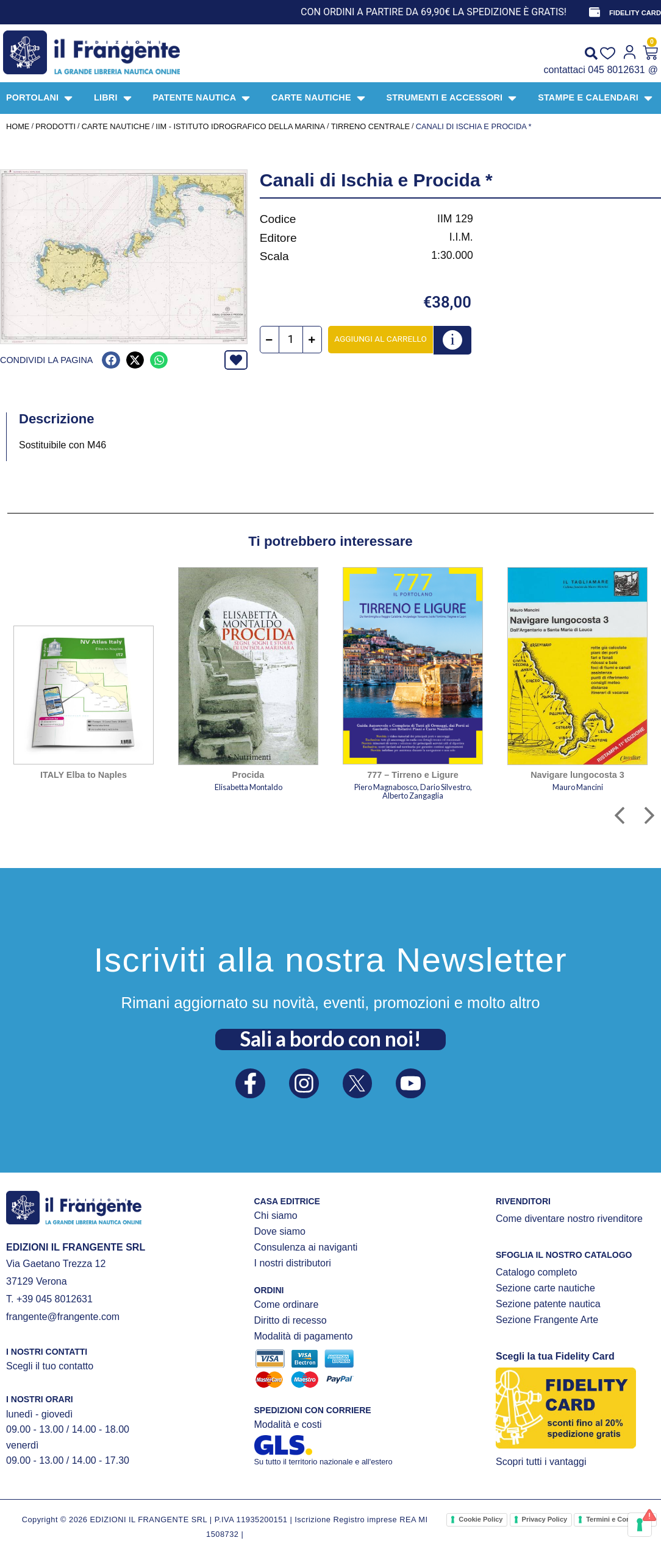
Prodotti (55, 126)
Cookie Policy (480, 1519)
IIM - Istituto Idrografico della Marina (240, 126)
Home (17, 126)
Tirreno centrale (370, 126)
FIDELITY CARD (635, 12)
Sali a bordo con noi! (330, 1038)
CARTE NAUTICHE (116, 126)
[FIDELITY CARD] (594, 12)
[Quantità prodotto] (291, 339)
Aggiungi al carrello (381, 339)
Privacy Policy (545, 1519)
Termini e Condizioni (618, 1519)
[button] (111, 360)
